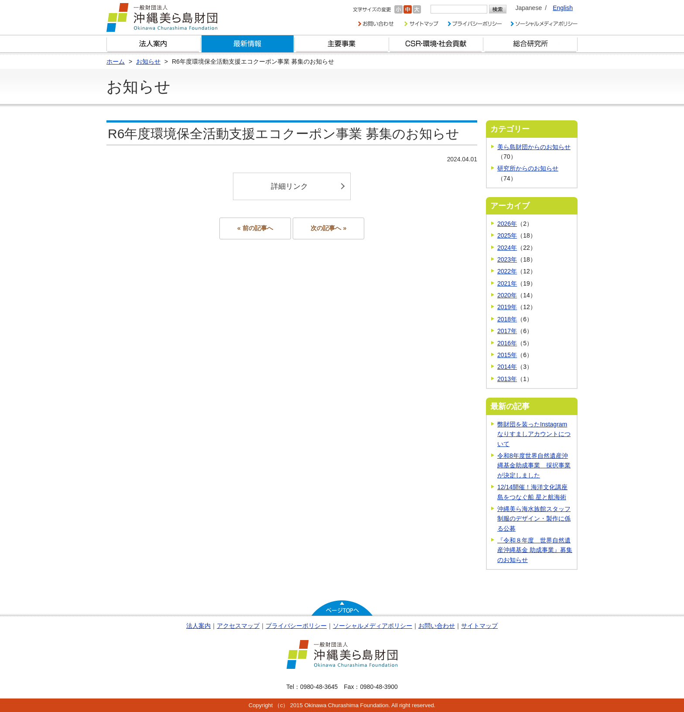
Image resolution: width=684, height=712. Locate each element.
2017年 (507, 330)
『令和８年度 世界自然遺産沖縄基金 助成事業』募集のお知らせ (534, 550)
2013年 (507, 378)
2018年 (507, 319)
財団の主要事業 (342, 43)
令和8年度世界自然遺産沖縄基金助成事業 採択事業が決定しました (534, 465)
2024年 (507, 247)
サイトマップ (479, 625)
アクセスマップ (238, 625)
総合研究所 (530, 43)
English (563, 7)
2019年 (507, 306)
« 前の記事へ (255, 228)
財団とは (153, 43)
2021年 (507, 283)
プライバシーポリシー (296, 625)
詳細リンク (289, 186)
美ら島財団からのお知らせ (534, 146)
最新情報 (248, 43)
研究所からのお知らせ (527, 168)
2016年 (507, 343)
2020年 (507, 295)
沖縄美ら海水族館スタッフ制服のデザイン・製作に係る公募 (534, 518)
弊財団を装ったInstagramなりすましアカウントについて (534, 434)
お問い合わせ (436, 625)
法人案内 (198, 625)
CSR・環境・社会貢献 (436, 43)
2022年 (507, 271)
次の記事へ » (328, 228)
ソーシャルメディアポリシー (372, 625)
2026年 (507, 223)
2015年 (507, 354)
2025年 (507, 235)
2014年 (507, 366)
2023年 (507, 259)
